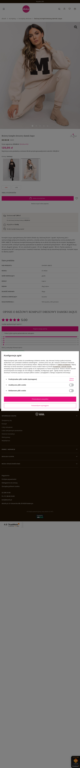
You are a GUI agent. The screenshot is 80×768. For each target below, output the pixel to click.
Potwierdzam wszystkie (40, 399)
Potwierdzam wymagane (40, 405)
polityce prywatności (64, 364)
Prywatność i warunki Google (62, 366)
